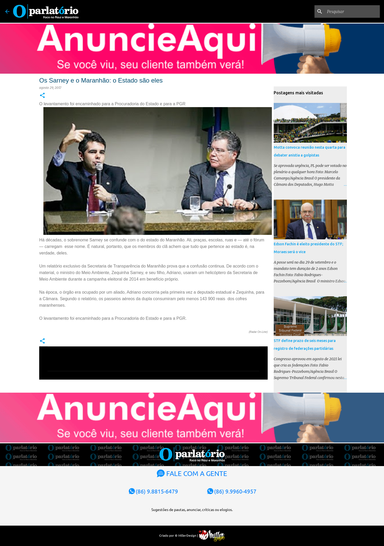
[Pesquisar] (352, 11)
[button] (42, 95)
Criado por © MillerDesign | (192, 535)
